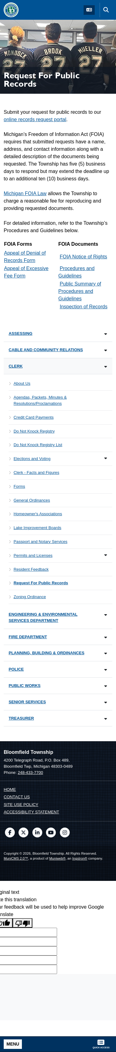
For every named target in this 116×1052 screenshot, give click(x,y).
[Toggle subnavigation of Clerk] (106, 367)
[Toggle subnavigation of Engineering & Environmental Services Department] (106, 615)
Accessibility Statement (31, 812)
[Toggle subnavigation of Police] (106, 670)
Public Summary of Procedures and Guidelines (79, 291)
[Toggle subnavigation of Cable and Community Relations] (106, 350)
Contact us (17, 797)
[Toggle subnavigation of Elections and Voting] (106, 458)
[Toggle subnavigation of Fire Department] (106, 637)
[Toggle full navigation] (13, 1044)
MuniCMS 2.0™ (16, 858)
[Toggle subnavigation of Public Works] (106, 686)
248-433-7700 (30, 772)
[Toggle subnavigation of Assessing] (106, 334)
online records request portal (35, 119)
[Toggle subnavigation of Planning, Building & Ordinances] (106, 653)
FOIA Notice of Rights (83, 256)
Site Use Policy (21, 804)
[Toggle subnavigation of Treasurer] (106, 719)
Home (10, 789)
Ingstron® (79, 858)
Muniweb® (57, 858)
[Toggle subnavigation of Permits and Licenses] (106, 555)
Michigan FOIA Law (25, 193)
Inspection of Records (83, 306)
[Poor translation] (22, 923)
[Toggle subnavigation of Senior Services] (106, 702)
